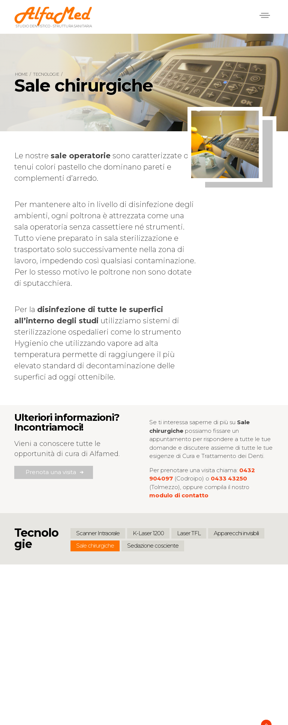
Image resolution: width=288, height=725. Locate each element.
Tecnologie (46, 74)
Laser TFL (189, 533)
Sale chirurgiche (95, 545)
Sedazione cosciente (152, 545)
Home (21, 74)
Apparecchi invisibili (236, 533)
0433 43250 (229, 478)
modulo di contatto (178, 495)
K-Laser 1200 (148, 533)
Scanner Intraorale (98, 533)
